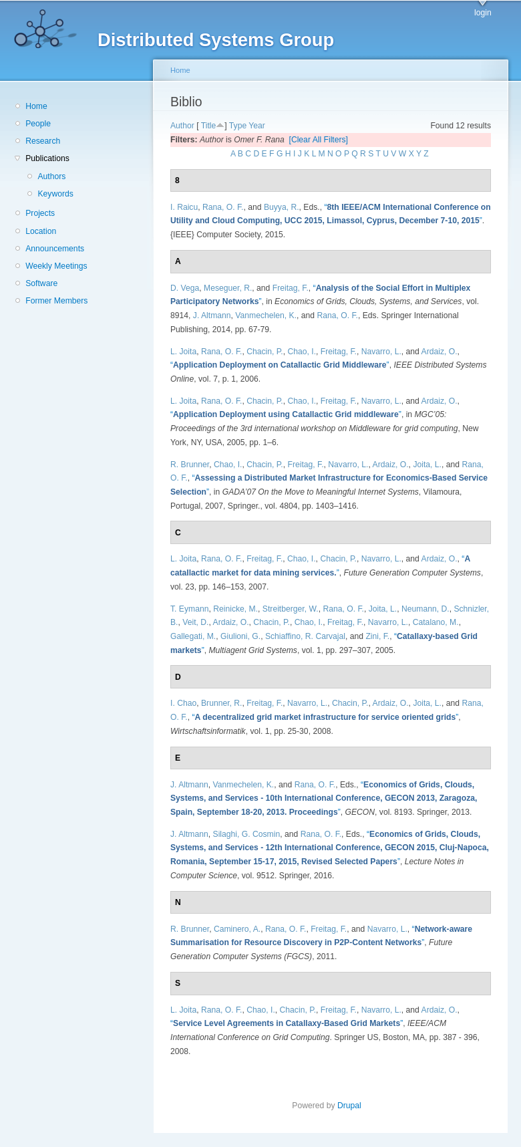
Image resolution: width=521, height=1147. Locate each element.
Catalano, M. (436, 622)
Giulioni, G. (240, 636)
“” (279, 365)
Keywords (55, 194)
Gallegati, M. (193, 636)
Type (237, 125)
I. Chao (183, 703)
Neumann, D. (425, 609)
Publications (47, 158)
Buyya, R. (281, 207)
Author (182, 125)
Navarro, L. (381, 351)
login (483, 12)
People (38, 123)
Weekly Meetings (56, 266)
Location (40, 231)
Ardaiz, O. (439, 351)
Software (41, 283)
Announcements (54, 248)
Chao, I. (302, 351)
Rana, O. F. (222, 207)
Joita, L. (427, 464)
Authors (51, 176)
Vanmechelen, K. (266, 315)
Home (36, 106)
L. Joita (183, 351)
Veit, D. (195, 622)
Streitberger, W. (291, 609)
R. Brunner (189, 464)
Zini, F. (377, 636)
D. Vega (184, 288)
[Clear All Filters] (319, 139)
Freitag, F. (291, 288)
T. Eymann (189, 609)
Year (256, 125)
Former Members (56, 300)
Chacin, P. (264, 351)
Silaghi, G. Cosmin (247, 834)
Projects (40, 213)
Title (208, 125)
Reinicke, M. (235, 609)
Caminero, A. (237, 929)
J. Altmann (212, 315)
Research (42, 141)
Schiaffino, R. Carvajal (305, 636)
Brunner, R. (221, 703)
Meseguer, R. (228, 288)
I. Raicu (184, 207)
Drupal (353, 1105)
